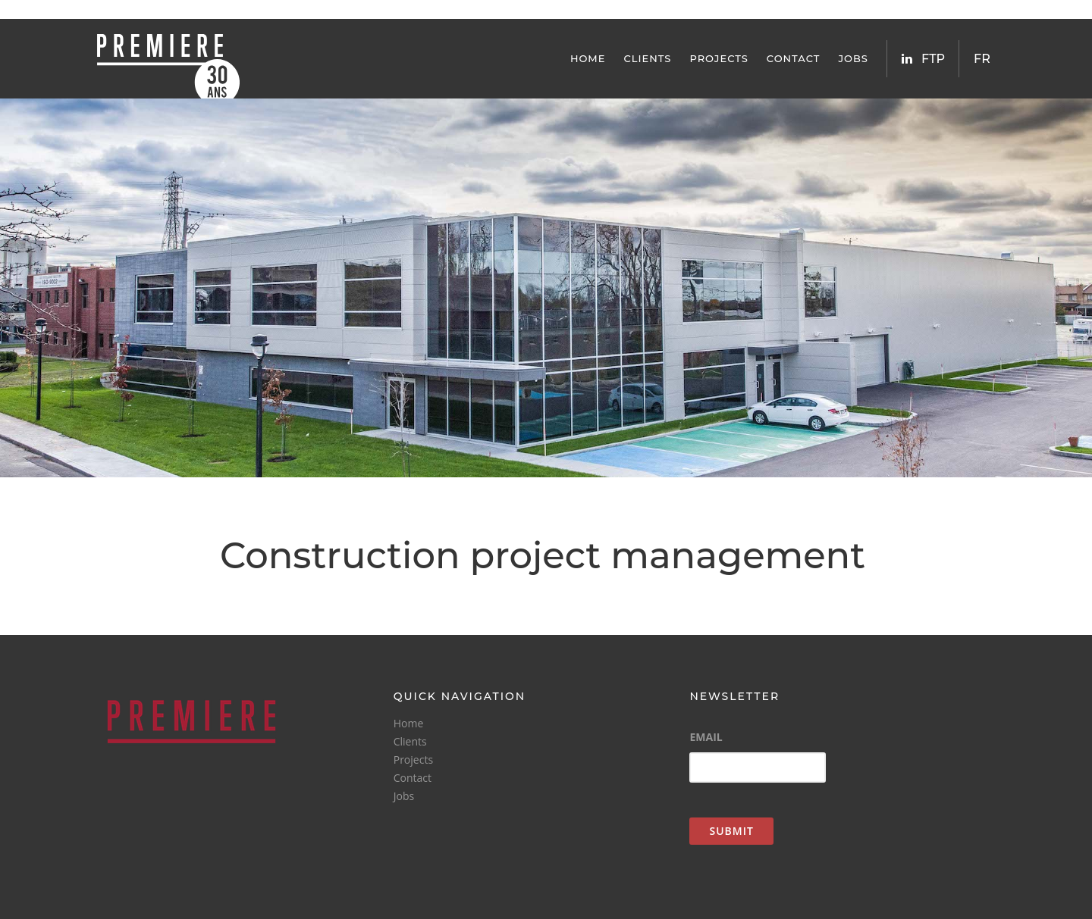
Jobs (853, 58)
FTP (933, 59)
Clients (648, 58)
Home (588, 58)
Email (705, 737)
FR (982, 59)
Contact (794, 58)
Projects (718, 58)
